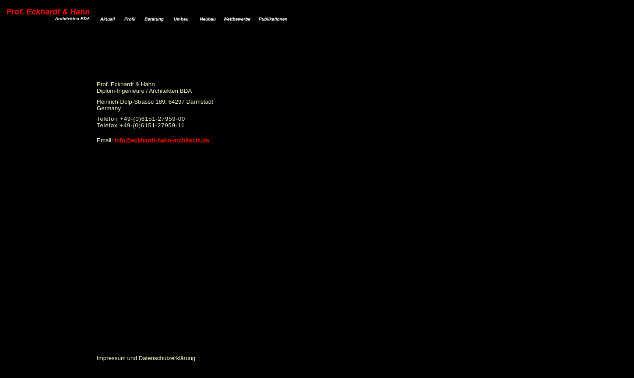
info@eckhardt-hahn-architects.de (162, 140)
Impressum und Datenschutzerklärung (146, 358)
